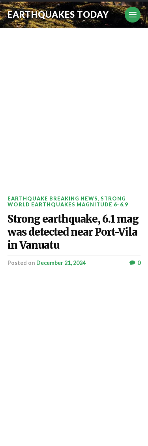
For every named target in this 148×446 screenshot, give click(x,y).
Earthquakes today (58, 14)
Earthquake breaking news (52, 198)
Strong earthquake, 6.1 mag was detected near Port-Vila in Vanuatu (73, 232)
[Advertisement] (74, 106)
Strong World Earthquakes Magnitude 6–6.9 (67, 201)
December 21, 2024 (61, 262)
